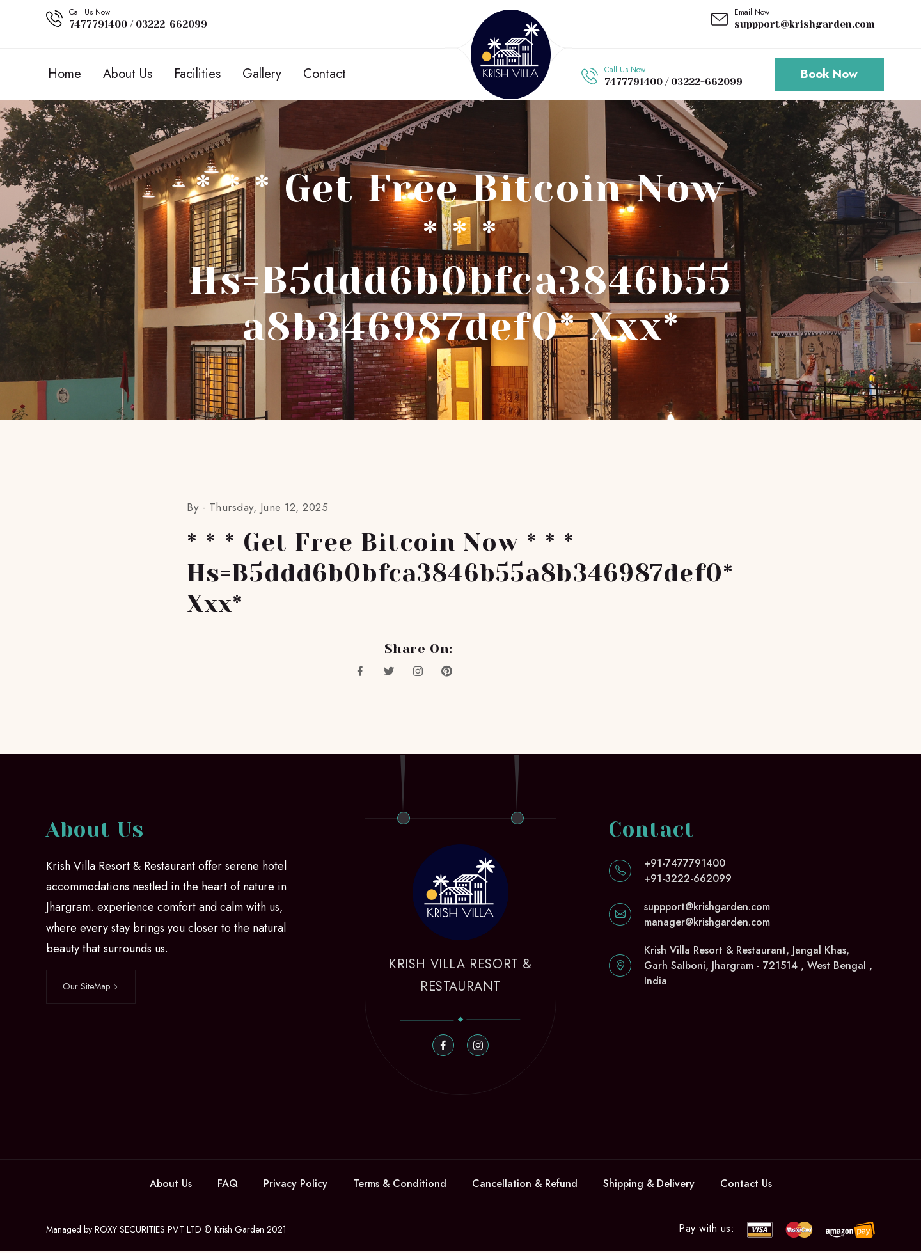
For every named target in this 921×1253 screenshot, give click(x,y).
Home (64, 75)
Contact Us (746, 1185)
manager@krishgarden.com (707, 924)
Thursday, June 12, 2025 (269, 509)
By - (198, 509)
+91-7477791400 (684, 865)
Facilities (197, 75)
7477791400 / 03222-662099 (138, 24)
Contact (324, 75)
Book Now (829, 75)
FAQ (227, 1185)
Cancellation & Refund (525, 1185)
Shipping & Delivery (649, 1185)
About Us (127, 75)
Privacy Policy (295, 1185)
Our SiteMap (91, 988)
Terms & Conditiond (399, 1185)
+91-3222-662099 (688, 880)
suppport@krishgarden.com (804, 24)
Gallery (261, 75)
